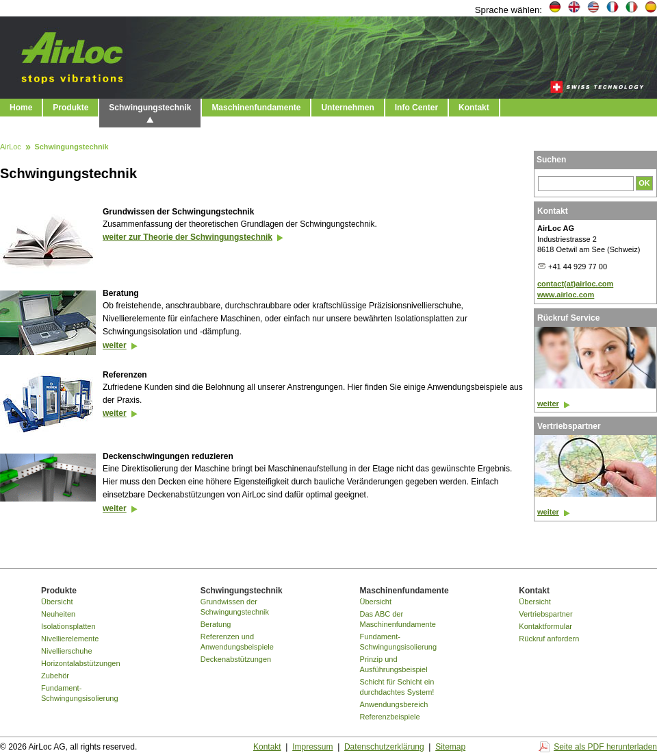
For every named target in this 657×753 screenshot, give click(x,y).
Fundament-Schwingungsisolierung (79, 693)
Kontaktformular (545, 626)
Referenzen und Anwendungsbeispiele (237, 641)
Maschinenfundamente (255, 107)
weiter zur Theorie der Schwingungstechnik (187, 237)
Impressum (312, 747)
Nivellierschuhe (66, 651)
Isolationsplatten (68, 626)
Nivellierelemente (70, 638)
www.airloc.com (565, 295)
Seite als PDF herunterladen (605, 747)
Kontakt (474, 107)
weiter (115, 345)
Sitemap (450, 747)
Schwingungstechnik (150, 107)
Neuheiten (58, 614)
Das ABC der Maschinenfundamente (398, 619)
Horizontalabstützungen (80, 663)
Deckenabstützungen (236, 659)
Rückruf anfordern (549, 638)
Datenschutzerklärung (384, 747)
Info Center (416, 107)
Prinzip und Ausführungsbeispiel (394, 664)
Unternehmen (347, 107)
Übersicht (57, 601)
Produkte (70, 107)
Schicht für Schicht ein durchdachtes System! (397, 687)
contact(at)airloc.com (575, 284)
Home (21, 107)
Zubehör (55, 675)
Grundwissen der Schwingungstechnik (235, 606)
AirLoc (10, 147)
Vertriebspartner (545, 614)
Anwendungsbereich (394, 704)
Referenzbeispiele (390, 717)
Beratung (216, 624)
